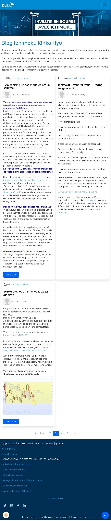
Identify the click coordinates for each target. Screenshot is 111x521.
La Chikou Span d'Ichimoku (14, 486)
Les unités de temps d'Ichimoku (16, 491)
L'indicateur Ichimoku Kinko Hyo (16, 464)
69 (56, 433)
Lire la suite (11, 275)
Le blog (91, 200)
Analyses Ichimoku (21, 78)
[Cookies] (6, 515)
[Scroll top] (105, 515)
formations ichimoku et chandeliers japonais (24, 180)
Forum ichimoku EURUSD (15, 335)
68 (50, 433)
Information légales (55, 498)
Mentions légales (29, 517)
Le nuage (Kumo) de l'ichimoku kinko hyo (77, 192)
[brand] (8, 4)
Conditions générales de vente (54, 517)
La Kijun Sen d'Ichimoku (12, 475)
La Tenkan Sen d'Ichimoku (13, 470)
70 (62, 433)
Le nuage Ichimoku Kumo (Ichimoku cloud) (21, 480)
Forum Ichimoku (9, 454)
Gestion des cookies (80, 517)
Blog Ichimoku (8, 449)
